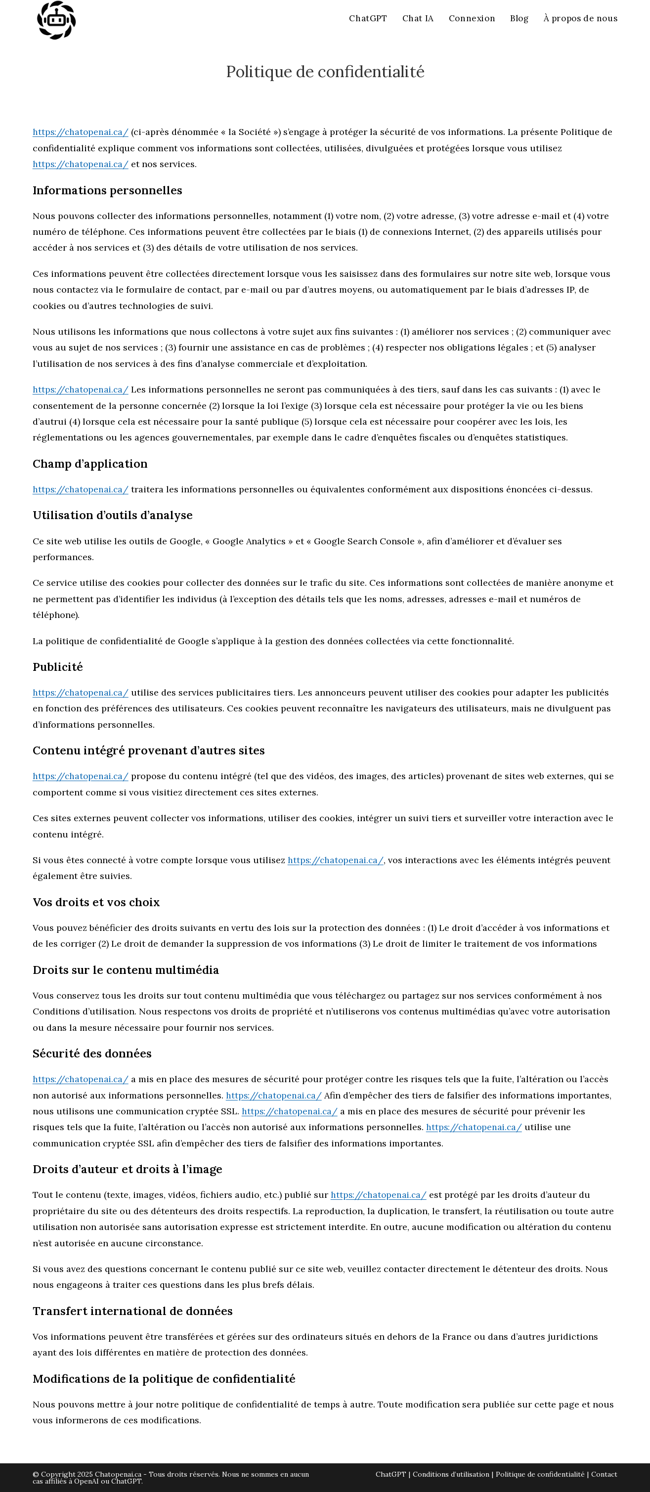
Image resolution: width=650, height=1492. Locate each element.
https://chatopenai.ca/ (82, 131)
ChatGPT (391, 1474)
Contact (604, 1474)
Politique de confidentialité (540, 1474)
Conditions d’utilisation (451, 1474)
